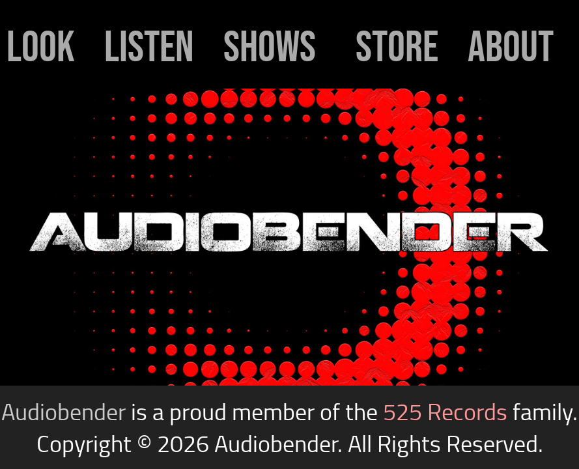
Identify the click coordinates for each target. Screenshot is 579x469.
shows (269, 46)
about (511, 46)
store (397, 46)
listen (149, 46)
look (41, 46)
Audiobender (63, 411)
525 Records (445, 411)
